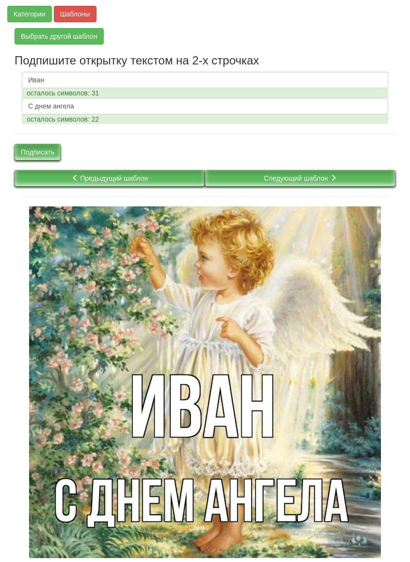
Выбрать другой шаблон (59, 36)
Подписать (37, 152)
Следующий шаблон (300, 178)
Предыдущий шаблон (110, 178)
